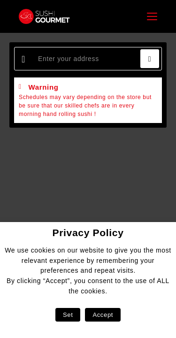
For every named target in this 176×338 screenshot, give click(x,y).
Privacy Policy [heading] (87, 232)
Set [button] (68, 314)
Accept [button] (102, 314)
